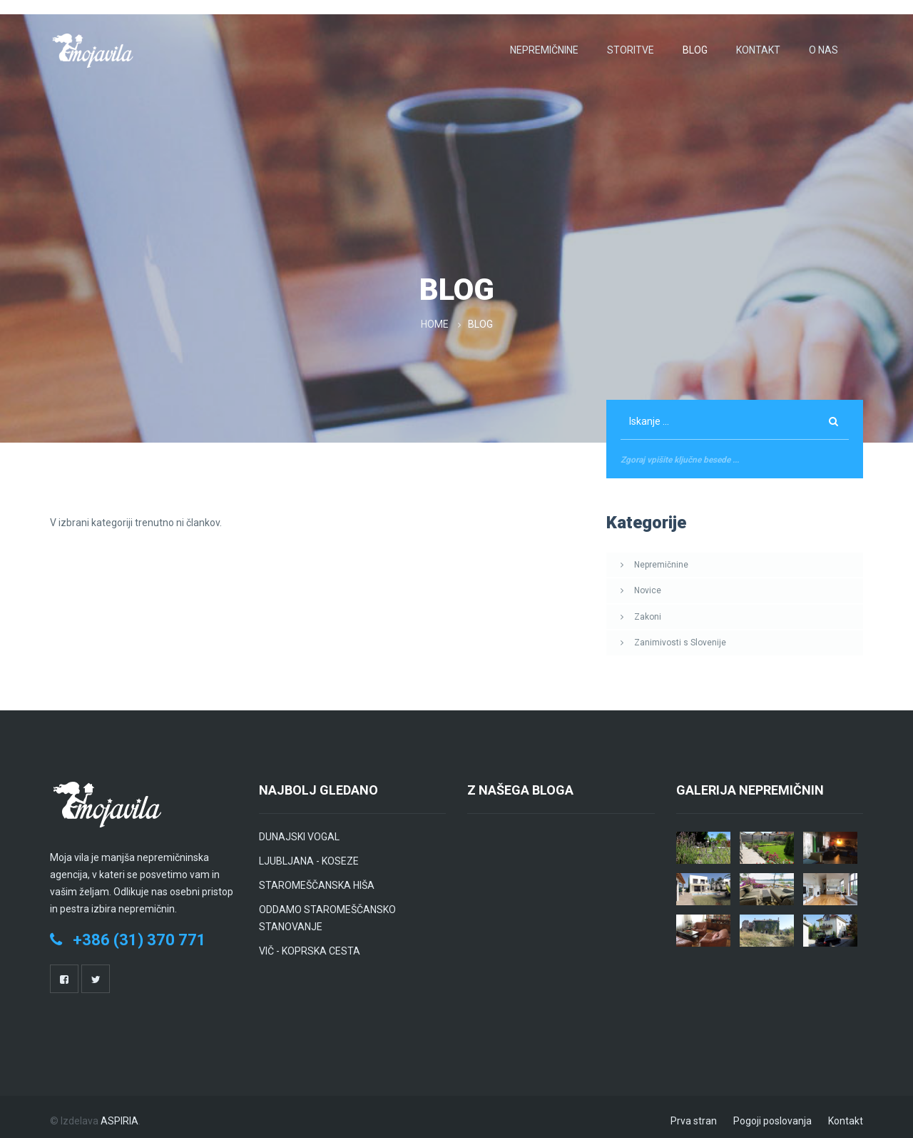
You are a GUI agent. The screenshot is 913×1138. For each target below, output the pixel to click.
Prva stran (693, 1113)
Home (436, 318)
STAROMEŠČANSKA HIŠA (316, 877)
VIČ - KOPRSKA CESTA (309, 943)
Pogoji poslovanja (772, 1113)
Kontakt (758, 43)
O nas (823, 43)
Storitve (630, 43)
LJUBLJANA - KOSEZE (309, 853)
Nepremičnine (544, 43)
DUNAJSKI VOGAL (299, 829)
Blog (695, 43)
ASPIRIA (119, 1113)
